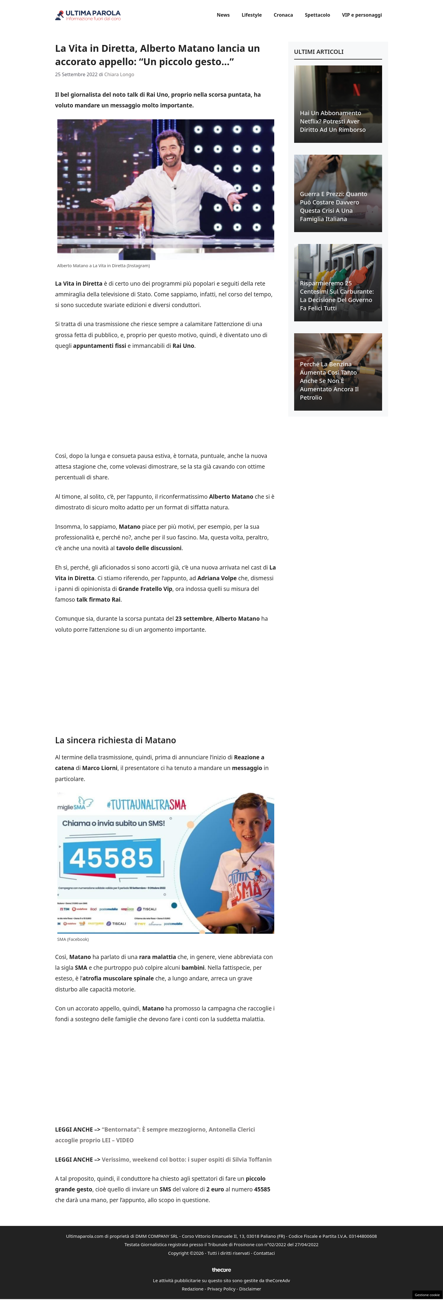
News (223, 15)
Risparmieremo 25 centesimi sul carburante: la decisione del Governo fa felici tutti (337, 295)
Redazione (193, 1289)
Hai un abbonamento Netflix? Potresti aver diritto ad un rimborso (333, 121)
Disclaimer (250, 1289)
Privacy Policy (221, 1289)
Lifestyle (252, 15)
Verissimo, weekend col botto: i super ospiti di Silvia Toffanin (187, 1159)
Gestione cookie (427, 1295)
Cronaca (283, 15)
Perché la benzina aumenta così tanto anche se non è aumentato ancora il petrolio (329, 380)
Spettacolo (317, 15)
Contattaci (264, 1253)
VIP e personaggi (362, 15)
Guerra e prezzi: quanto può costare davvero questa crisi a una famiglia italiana (334, 206)
